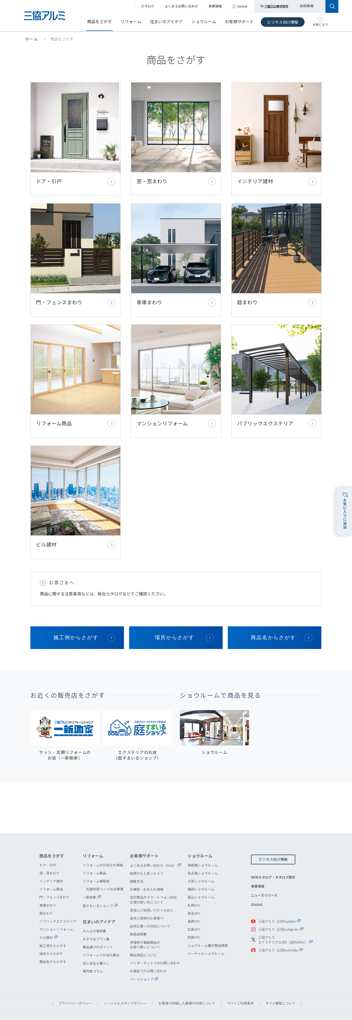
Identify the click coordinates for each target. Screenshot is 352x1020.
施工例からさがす (76, 619)
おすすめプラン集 (96, 920)
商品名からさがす (273, 619)
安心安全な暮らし (96, 944)
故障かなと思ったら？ (146, 854)
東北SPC (194, 894)
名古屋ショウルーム (203, 854)
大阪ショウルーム (201, 862)
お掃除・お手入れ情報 (146, 870)
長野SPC (194, 902)
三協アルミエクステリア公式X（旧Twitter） (283, 921)
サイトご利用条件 (240, 984)
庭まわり (276, 253)
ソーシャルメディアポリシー (125, 984)
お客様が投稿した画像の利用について (186, 984)
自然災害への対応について (150, 907)
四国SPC (194, 918)
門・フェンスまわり (75, 253)
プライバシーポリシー (75, 984)
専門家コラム (93, 952)
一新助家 (89, 878)
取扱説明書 (138, 915)
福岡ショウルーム (201, 870)
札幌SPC (194, 886)
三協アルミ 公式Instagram (278, 910)
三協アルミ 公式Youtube (277, 902)
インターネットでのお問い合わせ (155, 944)
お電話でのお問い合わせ (148, 952)
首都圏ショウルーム (203, 846)
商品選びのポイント (98, 928)
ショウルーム (203, 21)
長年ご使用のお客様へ (146, 899)
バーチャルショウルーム (206, 934)
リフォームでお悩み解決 (101, 936)
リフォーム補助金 (96, 862)
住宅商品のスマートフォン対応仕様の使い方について (153, 881)
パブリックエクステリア (276, 369)
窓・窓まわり (176, 136)
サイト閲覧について (280, 984)
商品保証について (143, 936)
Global (256, 885)
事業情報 (257, 867)
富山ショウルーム (201, 878)
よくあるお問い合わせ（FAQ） (153, 846)
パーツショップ (141, 960)
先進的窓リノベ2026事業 (104, 870)
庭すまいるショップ (98, 887)
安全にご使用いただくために (151, 891)
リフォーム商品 (75, 369)
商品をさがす (99, 21)
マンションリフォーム (176, 369)
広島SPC (194, 910)
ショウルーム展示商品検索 (208, 926)
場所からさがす (175, 619)
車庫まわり (176, 253)
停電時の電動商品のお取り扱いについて (145, 926)
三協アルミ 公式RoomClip (278, 931)
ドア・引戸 (75, 136)
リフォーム (131, 21)
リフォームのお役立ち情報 (103, 846)
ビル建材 (75, 486)
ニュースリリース (264, 876)
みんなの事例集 (94, 912)
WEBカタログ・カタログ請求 (273, 858)
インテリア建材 (276, 136)
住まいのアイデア (166, 21)
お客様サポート (239, 21)
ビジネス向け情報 (282, 22)
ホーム (31, 38)
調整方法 (136, 862)
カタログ (147, 6)
